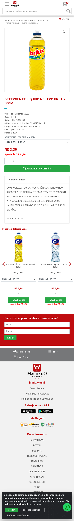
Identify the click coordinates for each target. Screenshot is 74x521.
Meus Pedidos (21, 352)
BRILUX (14, 133)
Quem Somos (37, 388)
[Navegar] (3, 264)
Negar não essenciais (32, 510)
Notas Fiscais (21, 357)
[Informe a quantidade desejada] (9, 161)
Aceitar (11, 510)
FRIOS (37, 487)
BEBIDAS (37, 450)
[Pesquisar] (68, 11)
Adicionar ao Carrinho (37, 168)
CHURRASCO (37, 476)
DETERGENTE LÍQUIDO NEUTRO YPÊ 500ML (18, 265)
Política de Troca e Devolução (37, 399)
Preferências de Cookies (18, 515)
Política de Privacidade (37, 393)
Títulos (53, 352)
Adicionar (18, 300)
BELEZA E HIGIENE (37, 456)
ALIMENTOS (37, 440)
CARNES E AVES (37, 471)
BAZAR (37, 445)
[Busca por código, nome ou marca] (34, 11)
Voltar (64, 19)
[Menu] (6, 4)
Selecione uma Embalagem (19, 137)
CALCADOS (37, 466)
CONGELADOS (37, 482)
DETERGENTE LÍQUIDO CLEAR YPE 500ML (55, 265)
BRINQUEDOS (37, 461)
